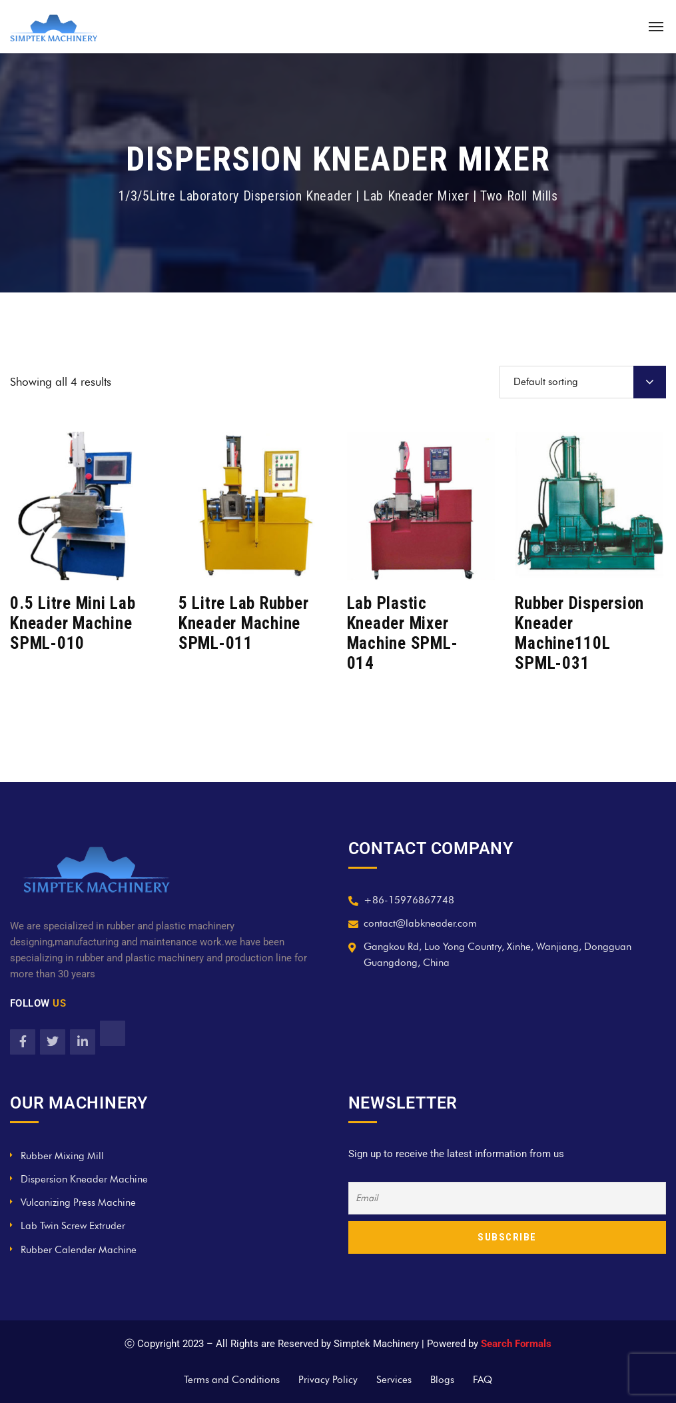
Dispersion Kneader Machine (84, 1179)
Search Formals (516, 1344)
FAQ (482, 1380)
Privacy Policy (328, 1380)
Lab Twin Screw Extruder (73, 1226)
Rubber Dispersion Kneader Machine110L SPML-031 (579, 633)
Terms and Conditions (232, 1380)
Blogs (442, 1380)
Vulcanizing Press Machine (78, 1202)
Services (394, 1380)
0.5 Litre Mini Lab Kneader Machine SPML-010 (73, 623)
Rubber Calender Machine (79, 1250)
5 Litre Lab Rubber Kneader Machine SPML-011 (243, 623)
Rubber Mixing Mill (62, 1156)
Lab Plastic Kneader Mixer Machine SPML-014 (402, 633)
